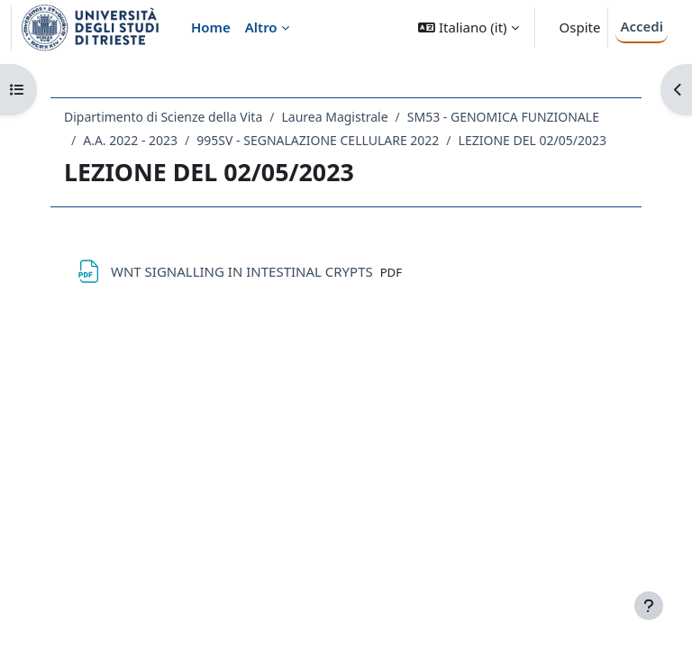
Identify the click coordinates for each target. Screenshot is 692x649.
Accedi (641, 26)
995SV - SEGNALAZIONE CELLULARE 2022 (317, 140)
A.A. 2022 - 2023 (130, 140)
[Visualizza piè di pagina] (648, 605)
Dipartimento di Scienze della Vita (163, 116)
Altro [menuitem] (261, 27)
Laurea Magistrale (334, 116)
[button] (468, 27)
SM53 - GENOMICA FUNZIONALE (503, 116)
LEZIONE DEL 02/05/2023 (532, 140)
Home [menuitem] (211, 27)
